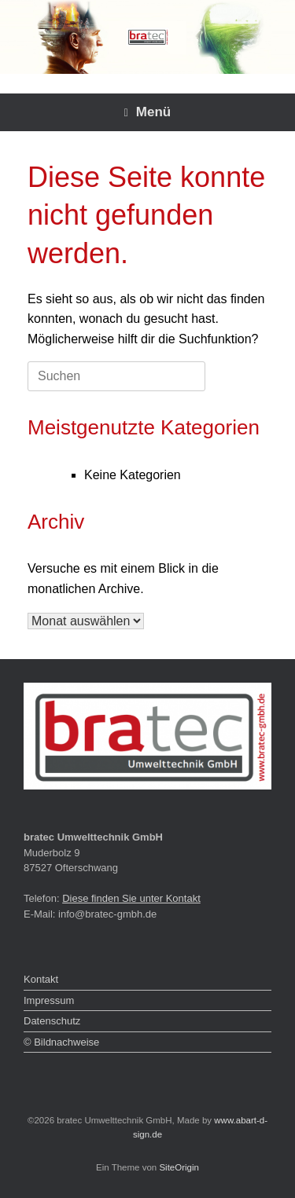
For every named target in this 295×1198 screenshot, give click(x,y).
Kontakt (41, 979)
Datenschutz (52, 1021)
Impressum (49, 1000)
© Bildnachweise (61, 1042)
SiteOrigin (179, 1167)
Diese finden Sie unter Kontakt (131, 898)
